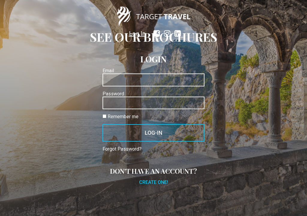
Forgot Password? (122, 149)
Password (113, 94)
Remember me (121, 116)
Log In (137, 34)
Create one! (153, 182)
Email (108, 71)
